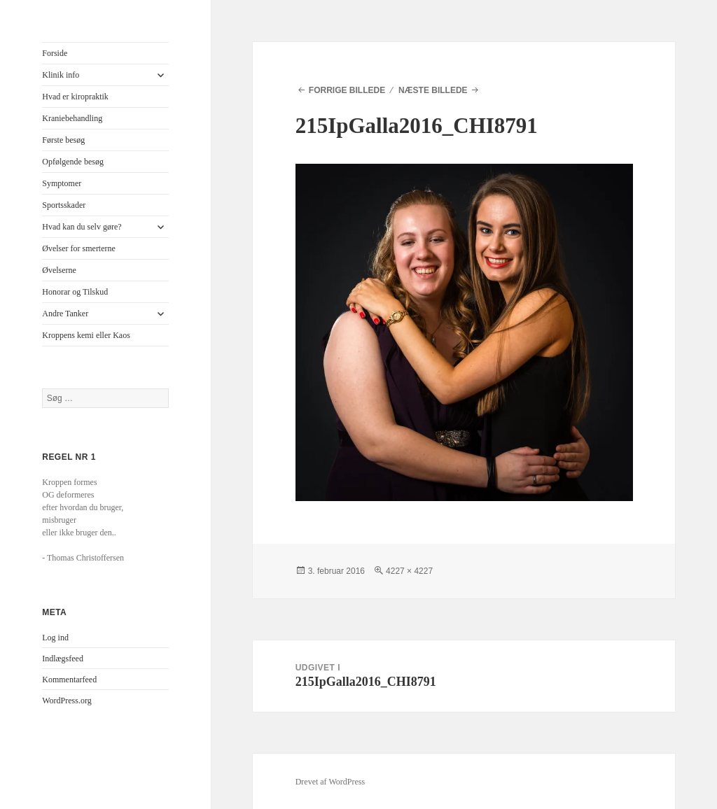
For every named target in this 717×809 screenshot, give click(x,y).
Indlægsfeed (62, 658)
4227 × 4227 (409, 571)
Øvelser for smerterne (79, 248)
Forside (54, 53)
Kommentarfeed (69, 679)
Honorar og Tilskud (75, 292)
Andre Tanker (65, 313)
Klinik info (60, 75)
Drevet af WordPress (330, 782)
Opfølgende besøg (73, 162)
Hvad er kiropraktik (75, 96)
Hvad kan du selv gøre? (81, 227)
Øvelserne (59, 270)
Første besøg (63, 140)
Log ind (55, 637)
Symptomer (61, 183)
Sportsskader (63, 205)
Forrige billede (347, 90)
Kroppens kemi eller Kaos (86, 335)
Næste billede (433, 90)
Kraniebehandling (72, 118)
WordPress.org (66, 700)
